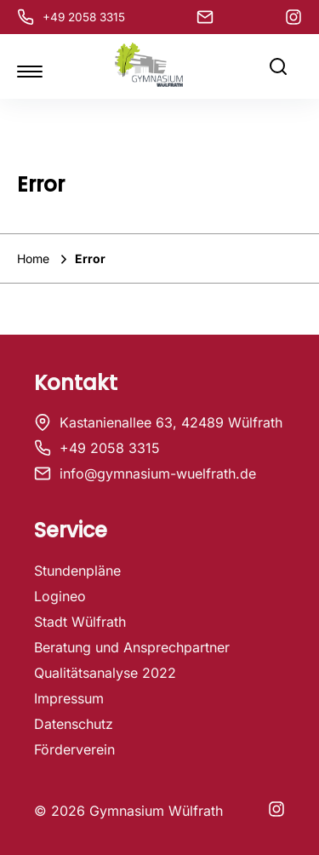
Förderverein (74, 749)
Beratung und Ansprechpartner (132, 647)
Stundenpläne (77, 570)
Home (35, 258)
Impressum (69, 698)
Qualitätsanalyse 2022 (105, 672)
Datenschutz (73, 723)
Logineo (60, 596)
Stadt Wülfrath (80, 621)
